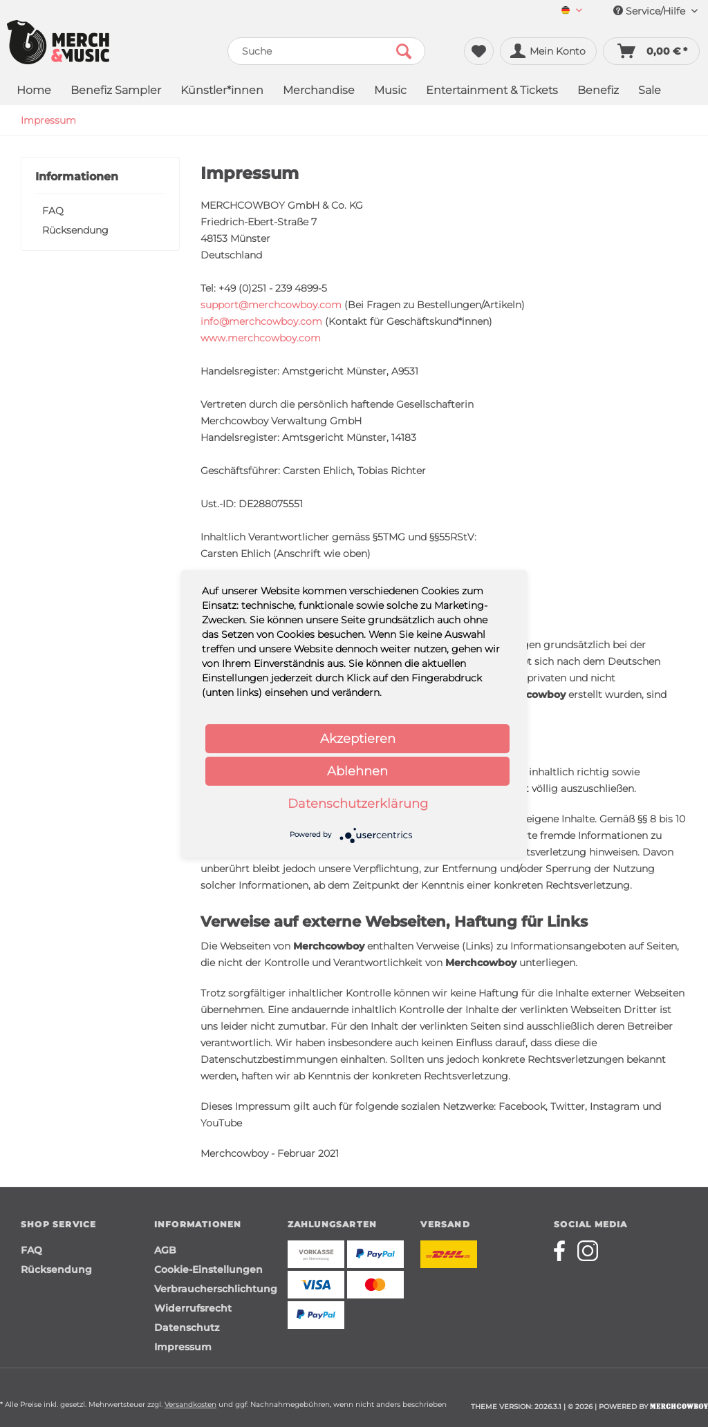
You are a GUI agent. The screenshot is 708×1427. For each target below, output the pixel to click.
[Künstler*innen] (222, 91)
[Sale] (649, 91)
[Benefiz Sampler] (116, 91)
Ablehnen (357, 771)
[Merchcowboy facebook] (564, 1250)
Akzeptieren (357, 738)
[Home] (34, 91)
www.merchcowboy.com (261, 338)
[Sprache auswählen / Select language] (571, 11)
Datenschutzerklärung (358, 803)
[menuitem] (572, 11)
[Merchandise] (318, 91)
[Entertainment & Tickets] (492, 91)
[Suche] (326, 51)
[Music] (390, 91)
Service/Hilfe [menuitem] (655, 11)
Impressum (183, 1347)
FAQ (53, 211)
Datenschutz (186, 1327)
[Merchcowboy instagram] (587, 1250)
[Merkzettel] (479, 51)
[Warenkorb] (651, 51)
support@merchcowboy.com (271, 305)
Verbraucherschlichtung (215, 1289)
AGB (165, 1250)
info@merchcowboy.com (261, 321)
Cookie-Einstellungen (208, 1269)
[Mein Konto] (548, 51)
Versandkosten (190, 1404)
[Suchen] (403, 51)
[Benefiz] (598, 91)
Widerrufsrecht (193, 1308)
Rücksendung (75, 230)
